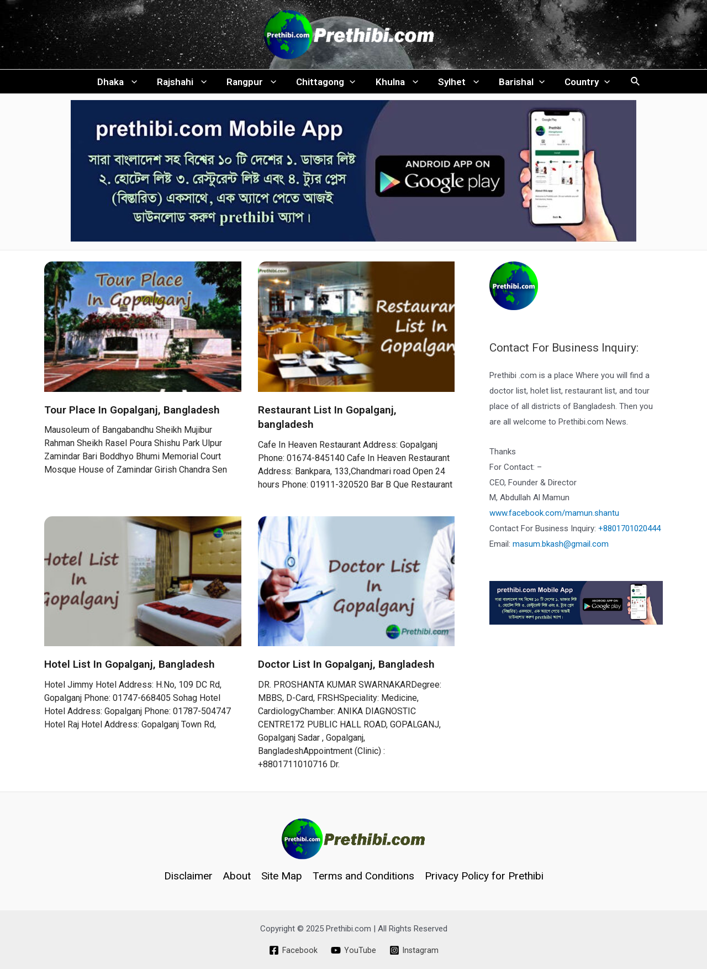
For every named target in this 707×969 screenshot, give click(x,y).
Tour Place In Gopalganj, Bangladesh (132, 413)
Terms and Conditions (363, 876)
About (237, 876)
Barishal (519, 83)
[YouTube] (353, 950)
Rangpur (253, 83)
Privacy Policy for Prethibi (484, 876)
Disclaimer (188, 876)
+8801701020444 (629, 532)
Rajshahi (184, 83)
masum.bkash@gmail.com (561, 548)
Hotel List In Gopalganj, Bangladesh (129, 668)
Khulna (396, 83)
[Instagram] (414, 950)
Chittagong (326, 83)
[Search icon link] (631, 84)
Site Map (281, 876)
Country (583, 83)
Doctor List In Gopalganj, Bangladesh (346, 668)
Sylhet (456, 83)
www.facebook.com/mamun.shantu (554, 517)
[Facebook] (292, 950)
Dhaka (121, 83)
